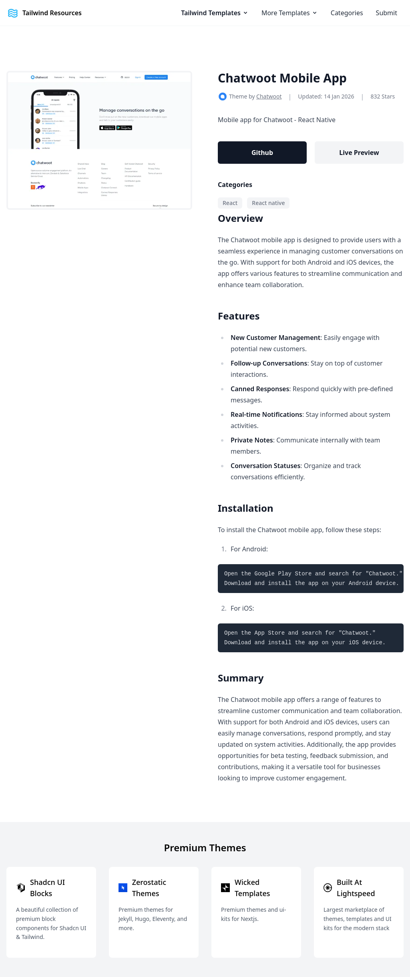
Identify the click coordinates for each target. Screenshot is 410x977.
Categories (347, 12)
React (230, 203)
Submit (386, 12)
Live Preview (359, 152)
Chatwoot (268, 96)
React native (268, 203)
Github (262, 152)
